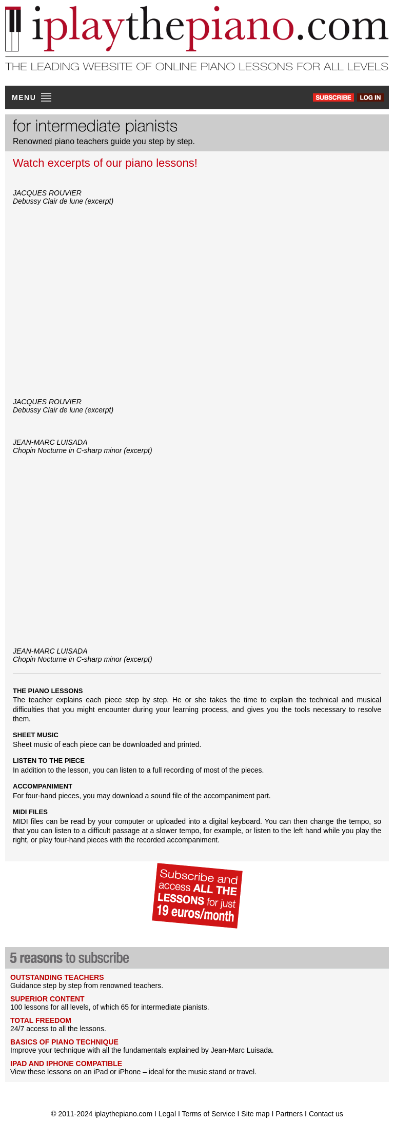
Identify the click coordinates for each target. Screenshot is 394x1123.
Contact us (326, 1114)
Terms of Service (209, 1114)
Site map (255, 1114)
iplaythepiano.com (123, 1114)
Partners (289, 1114)
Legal (167, 1114)
